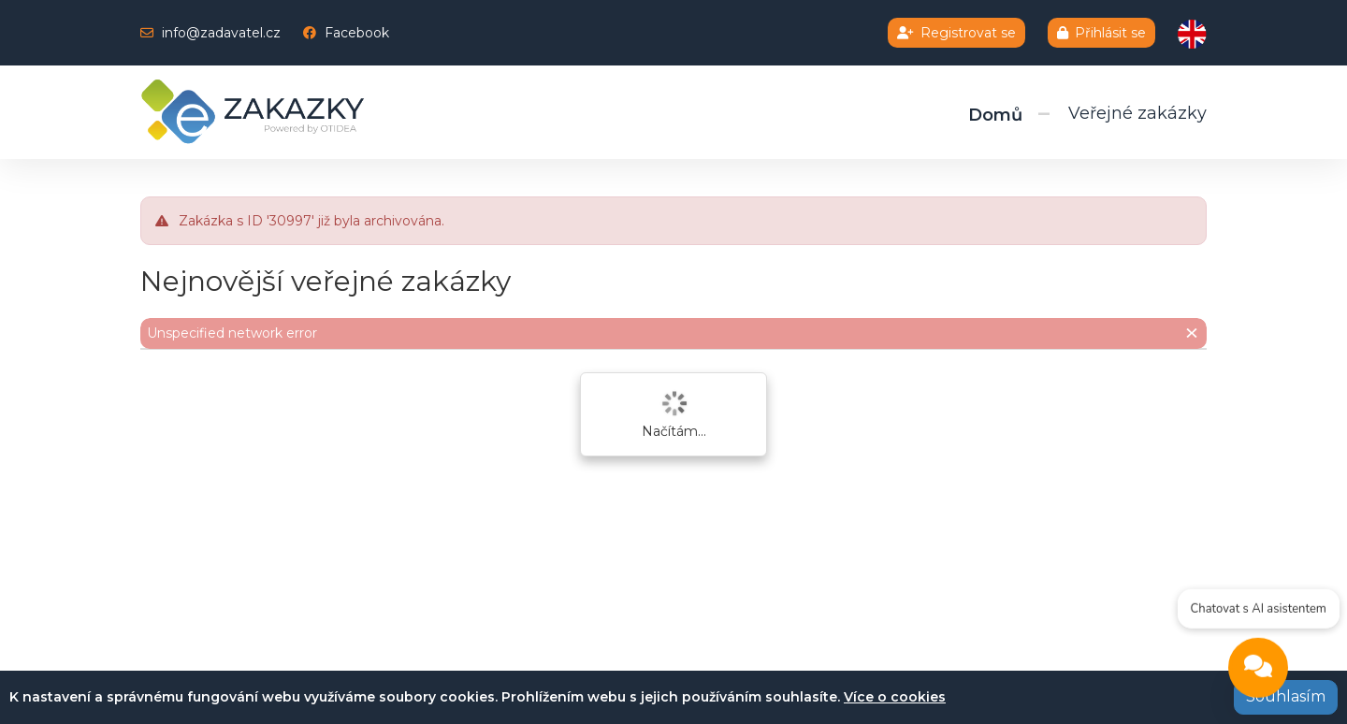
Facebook (357, 32)
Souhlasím (1285, 696)
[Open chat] (1258, 670)
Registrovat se (956, 32)
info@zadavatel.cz (221, 32)
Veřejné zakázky (1137, 113)
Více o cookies (895, 696)
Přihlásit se (1101, 32)
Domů (995, 115)
